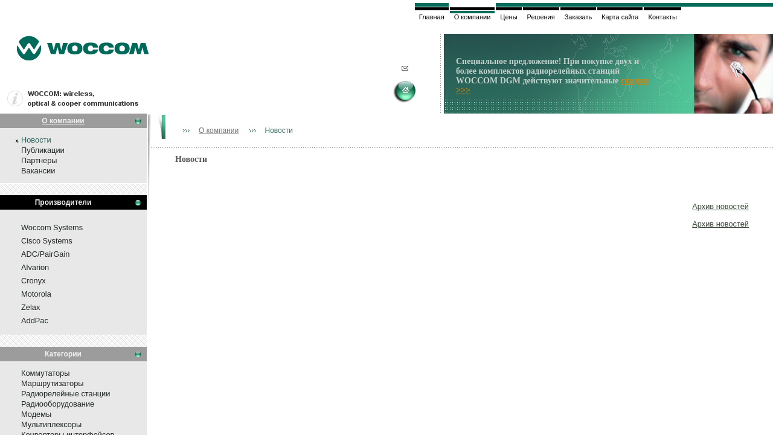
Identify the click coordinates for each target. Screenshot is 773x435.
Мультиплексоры (51, 424)
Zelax (30, 307)
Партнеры (39, 160)
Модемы (36, 414)
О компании (63, 121)
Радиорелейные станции (65, 393)
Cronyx (33, 280)
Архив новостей (720, 206)
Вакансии (38, 170)
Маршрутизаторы (52, 383)
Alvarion (35, 267)
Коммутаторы (45, 373)
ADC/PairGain (45, 254)
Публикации (43, 150)
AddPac (34, 320)
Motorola (36, 293)
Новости (36, 139)
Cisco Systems (46, 240)
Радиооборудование (57, 403)
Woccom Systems (52, 227)
